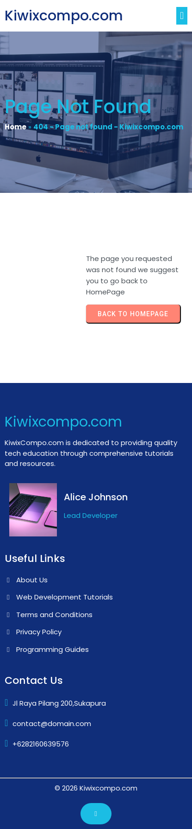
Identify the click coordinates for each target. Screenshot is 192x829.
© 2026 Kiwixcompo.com (96, 788)
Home (15, 127)
